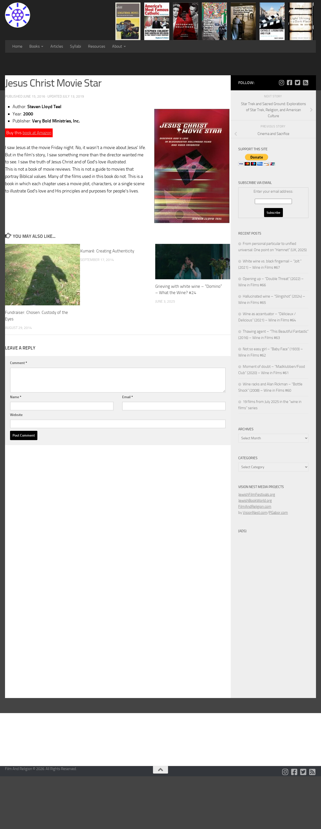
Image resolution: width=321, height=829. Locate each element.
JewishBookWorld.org (255, 553)
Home (17, 46)
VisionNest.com (255, 565)
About (117, 46)
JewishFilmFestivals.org (256, 547)
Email (127, 449)
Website (16, 467)
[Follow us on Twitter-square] (297, 135)
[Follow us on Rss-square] (305, 135)
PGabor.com (278, 565)
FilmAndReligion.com (254, 559)
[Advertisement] (160, 90)
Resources (96, 46)
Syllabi (75, 46)
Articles (56, 46)
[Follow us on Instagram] (281, 135)
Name (15, 449)
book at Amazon (38, 185)
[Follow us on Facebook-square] (289, 135)
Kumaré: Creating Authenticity (107, 303)
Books (34, 46)
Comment (18, 415)
